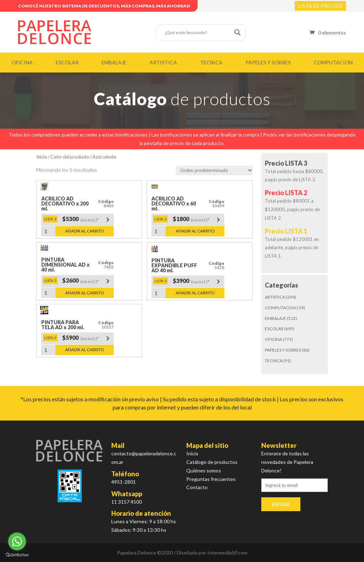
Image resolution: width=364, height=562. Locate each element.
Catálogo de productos (211, 462)
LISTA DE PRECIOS (320, 6)
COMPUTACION (333, 62)
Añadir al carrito (84, 231)
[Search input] (198, 32)
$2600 (87, 281)
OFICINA (22, 62)
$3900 (198, 281)
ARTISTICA (163, 62)
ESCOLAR (67, 62)
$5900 (87, 338)
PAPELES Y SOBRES (268, 62)
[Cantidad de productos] (48, 231)
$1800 (198, 219)
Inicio (41, 157)
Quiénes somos (203, 470)
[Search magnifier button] (237, 32)
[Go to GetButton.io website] (17, 555)
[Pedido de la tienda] (214, 170)
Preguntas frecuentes (211, 479)
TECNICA (211, 62)
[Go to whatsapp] (17, 541)
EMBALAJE (114, 62)
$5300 (87, 219)
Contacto (197, 487)
